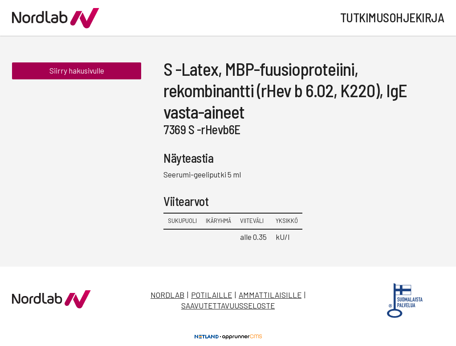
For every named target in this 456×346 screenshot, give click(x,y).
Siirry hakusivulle (76, 70)
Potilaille (211, 294)
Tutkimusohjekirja (392, 17)
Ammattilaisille (270, 294)
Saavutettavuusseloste (228, 305)
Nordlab (167, 294)
